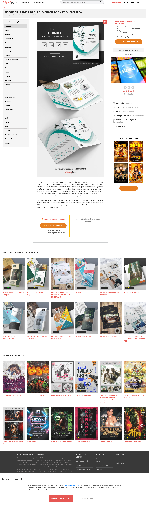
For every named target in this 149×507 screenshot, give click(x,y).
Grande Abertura (106, 442)
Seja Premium (128, 188)
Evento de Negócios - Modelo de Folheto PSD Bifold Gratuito (60, 295)
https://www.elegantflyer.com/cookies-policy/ (58, 487)
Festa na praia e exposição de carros (134, 396)
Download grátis (87, 227)
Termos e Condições (82, 465)
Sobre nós (99, 469)
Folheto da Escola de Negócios (35, 294)
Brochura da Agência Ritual (110, 336)
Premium (122, 2)
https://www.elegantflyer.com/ (72, 485)
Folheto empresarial (131, 292)
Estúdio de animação (38, 2)
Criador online (119, 463)
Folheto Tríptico (81, 292)
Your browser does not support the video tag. (128, 70)
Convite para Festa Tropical (61, 442)
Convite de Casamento (12, 395)
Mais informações (137, 116)
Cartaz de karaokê (82, 442)
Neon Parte (31, 442)
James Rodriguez (128, 111)
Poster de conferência (83, 395)
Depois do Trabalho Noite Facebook (13, 443)
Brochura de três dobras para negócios (12, 338)
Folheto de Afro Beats (132, 442)
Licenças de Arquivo (82, 461)
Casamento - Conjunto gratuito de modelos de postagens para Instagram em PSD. (110, 398)
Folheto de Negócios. (83, 336)
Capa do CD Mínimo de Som (62, 395)
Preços (117, 459)
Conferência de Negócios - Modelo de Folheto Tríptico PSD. (134, 339)
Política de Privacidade (83, 469)
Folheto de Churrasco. (35, 395)
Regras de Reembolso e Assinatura (104, 460)
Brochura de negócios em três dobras (109, 294)
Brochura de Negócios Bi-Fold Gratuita (61, 338)
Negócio (128, 103)
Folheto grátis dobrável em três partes (13, 294)
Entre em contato (102, 465)
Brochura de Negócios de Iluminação (37, 338)
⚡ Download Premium (53, 225)
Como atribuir (118, 122)
